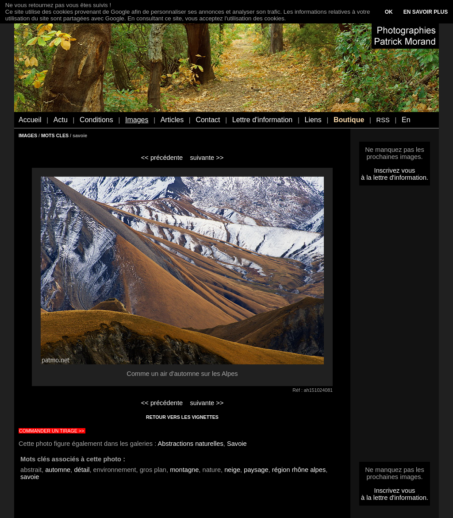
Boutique (349, 120)
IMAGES (28, 135)
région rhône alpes (299, 469)
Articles (172, 120)
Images (136, 120)
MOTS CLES (55, 135)
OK (389, 12)
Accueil (30, 120)
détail (81, 469)
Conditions (96, 120)
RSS (383, 120)
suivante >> (207, 157)
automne (57, 469)
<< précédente (162, 157)
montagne (184, 469)
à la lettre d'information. (394, 177)
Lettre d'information (262, 120)
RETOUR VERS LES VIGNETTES (182, 417)
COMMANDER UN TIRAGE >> (51, 430)
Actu (61, 120)
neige (232, 469)
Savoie (237, 443)
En (406, 120)
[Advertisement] (394, 326)
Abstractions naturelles (190, 443)
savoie (29, 476)
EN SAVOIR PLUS (425, 12)
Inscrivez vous (394, 170)
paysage (256, 469)
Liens (312, 120)
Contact (208, 120)
